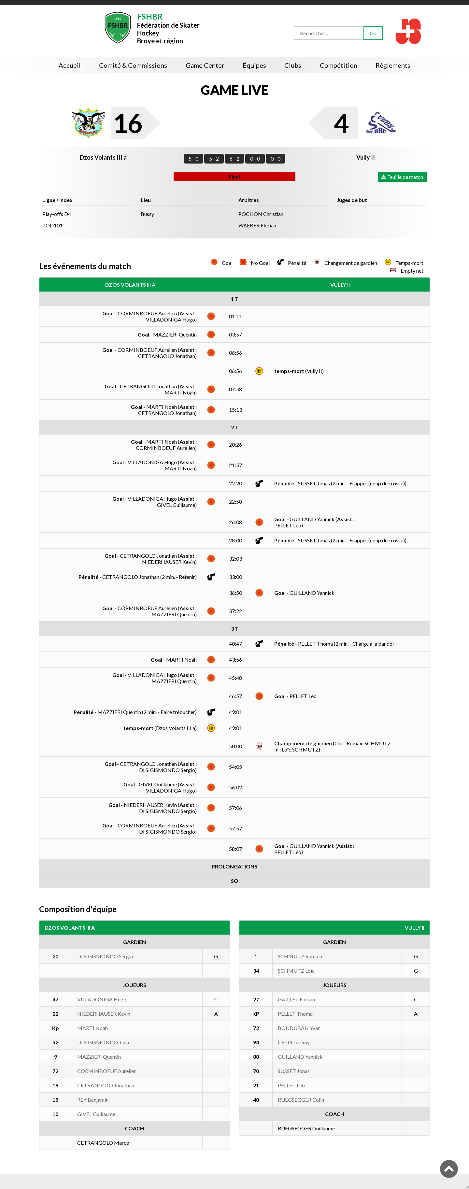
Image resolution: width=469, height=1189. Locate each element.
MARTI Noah (92, 1028)
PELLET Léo (291, 1085)
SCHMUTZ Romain (300, 956)
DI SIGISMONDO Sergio (105, 956)
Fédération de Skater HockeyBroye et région (168, 28)
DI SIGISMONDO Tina (103, 1042)
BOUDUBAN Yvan (299, 1028)
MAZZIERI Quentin (99, 1056)
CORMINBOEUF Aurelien (106, 1071)
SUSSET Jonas (294, 1071)
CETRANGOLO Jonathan (105, 1085)
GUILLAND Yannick (300, 1056)
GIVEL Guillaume (96, 1114)
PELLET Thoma (295, 1013)
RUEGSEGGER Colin (301, 1099)
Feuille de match (402, 177)
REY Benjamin (92, 1099)
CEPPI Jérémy (294, 1042)
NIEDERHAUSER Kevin (103, 1013)
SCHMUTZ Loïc (296, 970)
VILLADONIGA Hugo (101, 999)
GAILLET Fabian (296, 999)
